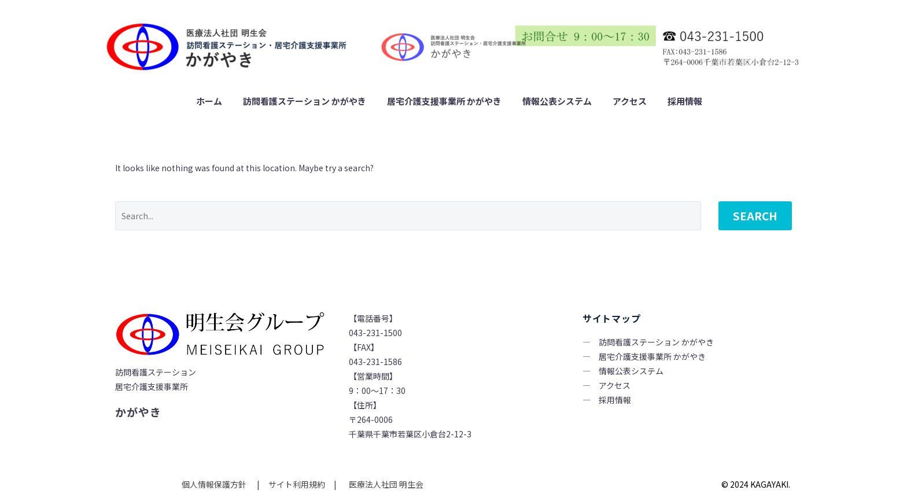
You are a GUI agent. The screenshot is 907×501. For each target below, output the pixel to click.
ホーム (209, 101)
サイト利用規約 (296, 484)
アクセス (630, 101)
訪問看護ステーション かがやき (304, 101)
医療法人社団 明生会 (385, 484)
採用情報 (685, 101)
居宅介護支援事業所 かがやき (444, 101)
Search (755, 215)
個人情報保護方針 (215, 484)
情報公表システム (557, 101)
